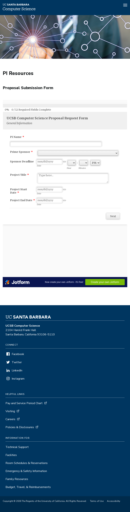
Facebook (18, 354)
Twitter (17, 362)
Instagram (18, 379)
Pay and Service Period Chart (24, 403)
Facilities (11, 455)
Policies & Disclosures (19, 427)
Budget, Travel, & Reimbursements (28, 487)
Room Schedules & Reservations (26, 463)
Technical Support (17, 447)
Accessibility (113, 501)
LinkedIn (17, 370)
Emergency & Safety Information (26, 471)
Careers (10, 419)
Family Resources (16, 479)
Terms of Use (97, 501)
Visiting (10, 411)
